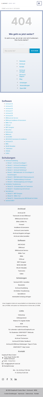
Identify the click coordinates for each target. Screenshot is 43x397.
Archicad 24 (9, 104)
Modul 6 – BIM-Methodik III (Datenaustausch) (20, 177)
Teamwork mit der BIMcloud (21, 216)
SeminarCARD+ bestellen (21, 282)
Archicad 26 (9, 108)
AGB (21, 324)
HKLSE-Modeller (10, 146)
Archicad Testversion (21, 338)
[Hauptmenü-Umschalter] (39, 3)
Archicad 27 (9, 111)
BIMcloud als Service (12, 118)
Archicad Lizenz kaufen (21, 230)
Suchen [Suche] (34, 51)
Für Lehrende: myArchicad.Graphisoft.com (21, 329)
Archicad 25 (9, 106)
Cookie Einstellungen (10, 393)
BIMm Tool (9, 122)
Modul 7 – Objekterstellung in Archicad (19, 179)
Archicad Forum (21, 335)
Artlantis (8, 151)
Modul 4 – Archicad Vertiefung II (16, 170)
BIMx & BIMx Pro (21, 221)
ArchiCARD (9, 137)
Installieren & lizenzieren (21, 227)
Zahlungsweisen (22, 318)
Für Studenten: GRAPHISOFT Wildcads (21, 332)
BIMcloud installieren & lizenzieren (16, 120)
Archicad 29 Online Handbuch (21, 341)
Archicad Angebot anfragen (21, 233)
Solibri (7, 153)
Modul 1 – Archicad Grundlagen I (17, 163)
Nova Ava (8, 129)
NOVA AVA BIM (21, 265)
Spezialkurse (9, 191)
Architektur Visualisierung (13, 184)
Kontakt (36, 393)
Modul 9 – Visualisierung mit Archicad (18, 189)
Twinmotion (9, 148)
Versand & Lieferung (21, 326)
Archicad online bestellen (21, 236)
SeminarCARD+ (10, 200)
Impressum (21, 393)
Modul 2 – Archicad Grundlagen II (17, 165)
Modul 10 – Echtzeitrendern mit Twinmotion (20, 186)
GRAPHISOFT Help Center (21, 347)
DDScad (8, 125)
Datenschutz (29, 393)
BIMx (7, 144)
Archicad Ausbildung (12, 160)
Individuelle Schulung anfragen (21, 297)
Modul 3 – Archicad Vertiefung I (16, 167)
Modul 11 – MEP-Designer (14, 193)
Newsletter (21, 285)
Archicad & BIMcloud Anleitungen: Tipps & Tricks (21, 344)
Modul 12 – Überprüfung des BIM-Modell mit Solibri (22, 198)
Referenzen (9, 132)
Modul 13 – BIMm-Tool (13, 196)
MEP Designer (10, 127)
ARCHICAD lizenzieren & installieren (16, 139)
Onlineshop (21, 315)
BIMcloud (8, 134)
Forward (21, 224)
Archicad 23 (9, 141)
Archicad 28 (9, 113)
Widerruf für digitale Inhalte (21, 321)
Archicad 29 (9, 115)
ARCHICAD (21, 244)
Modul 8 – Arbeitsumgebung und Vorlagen (20, 182)
